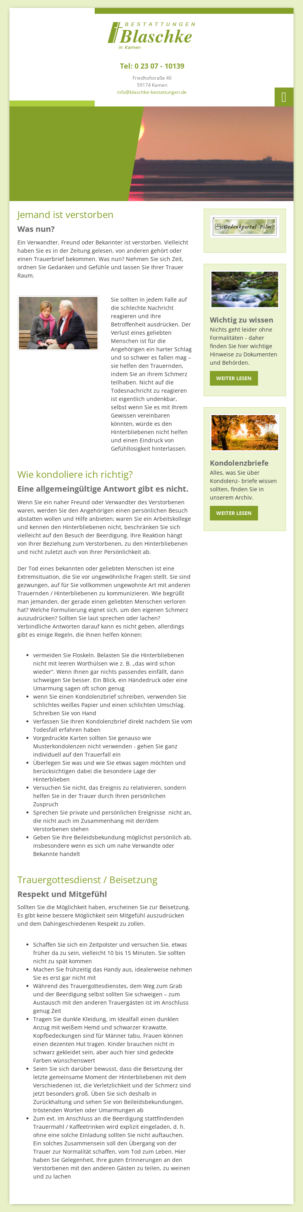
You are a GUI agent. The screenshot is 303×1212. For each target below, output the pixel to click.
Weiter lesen (234, 378)
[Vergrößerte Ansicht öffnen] (58, 323)
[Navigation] (284, 97)
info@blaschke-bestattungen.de (152, 92)
